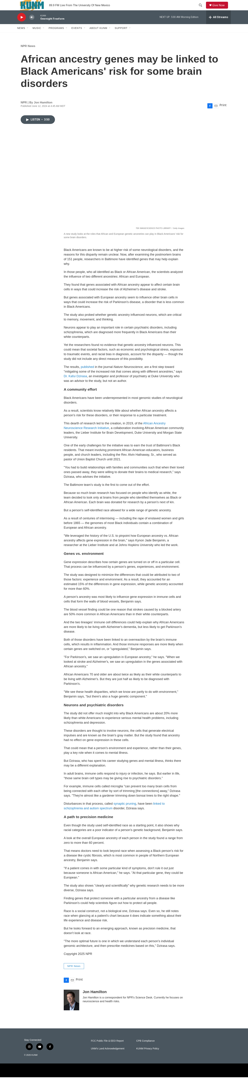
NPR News (28, 53)
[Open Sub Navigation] (27, 35)
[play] (21, 25)
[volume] (32, 25)
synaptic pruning (124, 811)
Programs (56, 35)
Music (37, 35)
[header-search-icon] (201, 9)
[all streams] (218, 25)
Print (222, 113)
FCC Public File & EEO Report (107, 1048)
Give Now (220, 9)
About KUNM (98, 35)
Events (76, 35)
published (87, 374)
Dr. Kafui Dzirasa (75, 384)
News (21, 35)
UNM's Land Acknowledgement (107, 1056)
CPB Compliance (145, 1048)
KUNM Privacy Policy (147, 1056)
